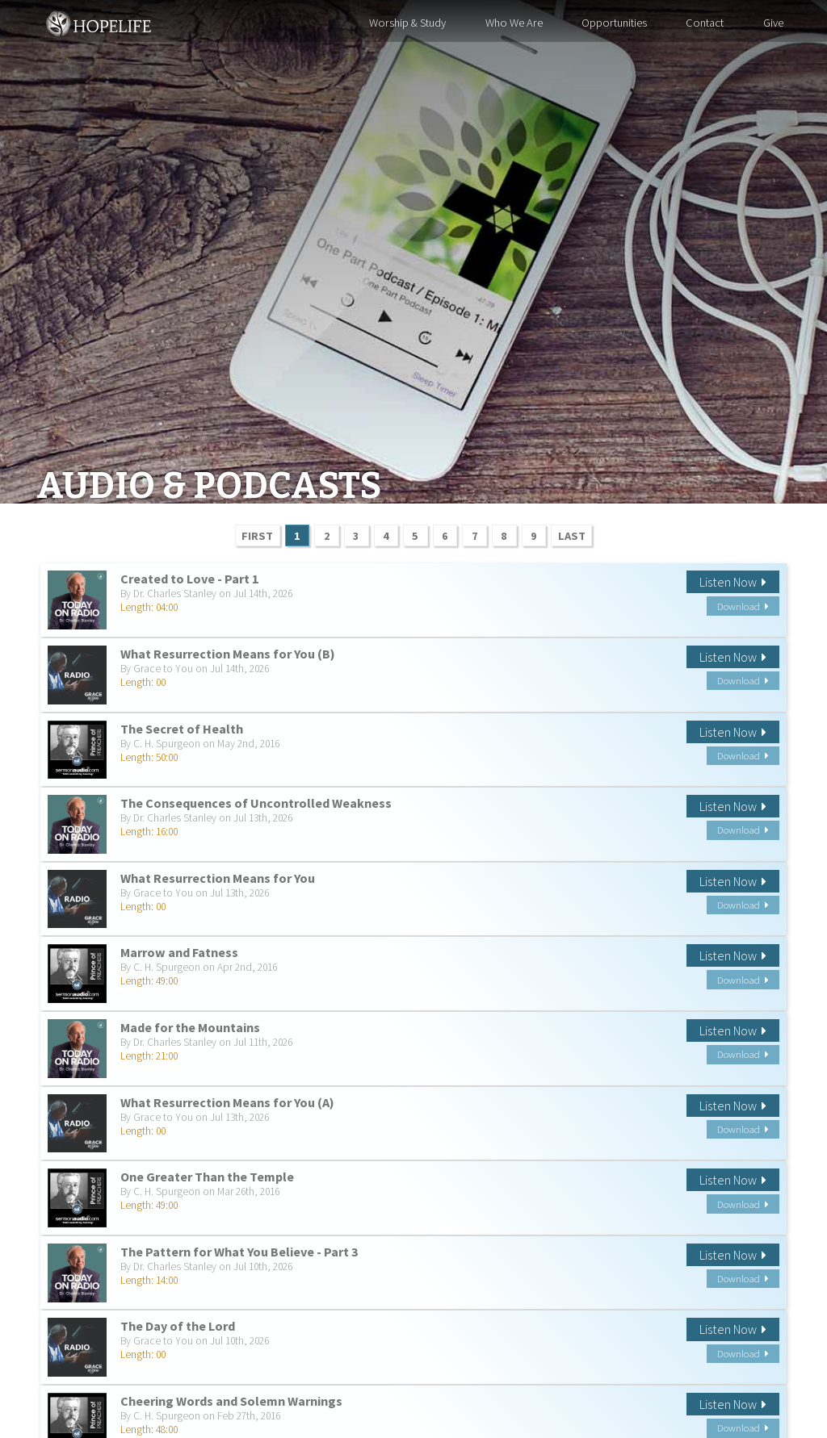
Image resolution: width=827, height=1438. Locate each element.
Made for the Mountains (190, 1027)
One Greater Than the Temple (207, 1176)
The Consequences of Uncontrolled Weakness (256, 803)
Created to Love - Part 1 (189, 579)
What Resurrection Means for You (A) (227, 1102)
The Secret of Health (181, 729)
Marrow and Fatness (179, 952)
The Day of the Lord (177, 1326)
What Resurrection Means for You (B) (227, 654)
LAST (572, 536)
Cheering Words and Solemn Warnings (231, 1401)
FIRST (257, 536)
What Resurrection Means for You (217, 878)
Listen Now (732, 582)
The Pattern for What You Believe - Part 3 (239, 1252)
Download (743, 606)
